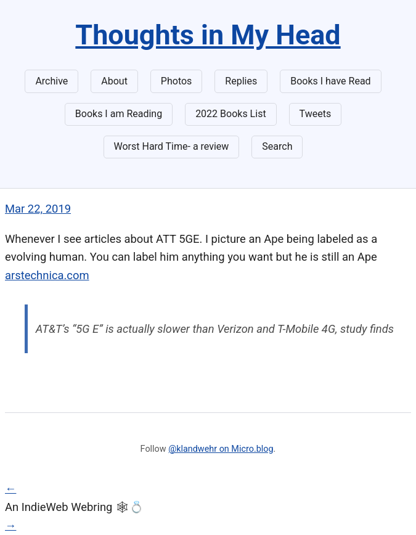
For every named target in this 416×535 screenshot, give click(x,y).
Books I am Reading (118, 114)
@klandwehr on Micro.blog (220, 449)
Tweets (316, 114)
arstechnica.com (47, 275)
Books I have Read (330, 81)
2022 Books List (230, 114)
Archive (51, 81)
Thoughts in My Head (207, 34)
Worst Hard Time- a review (171, 146)
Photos (176, 81)
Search (277, 146)
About (114, 81)
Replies (241, 81)
